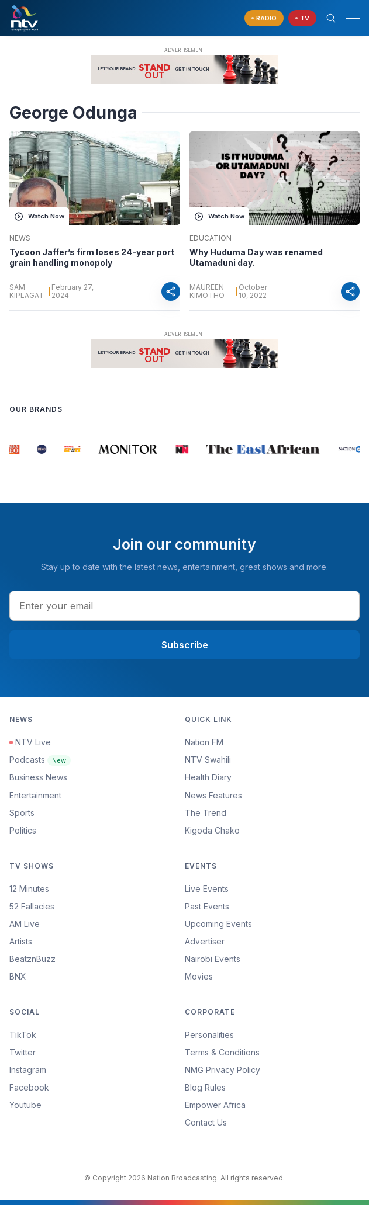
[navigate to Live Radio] (264, 18)
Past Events (207, 906)
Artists (20, 941)
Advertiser (205, 941)
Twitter (22, 1052)
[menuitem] (272, 959)
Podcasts (40, 760)
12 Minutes (29, 889)
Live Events (207, 889)
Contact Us (206, 1122)
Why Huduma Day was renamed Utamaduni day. (256, 257)
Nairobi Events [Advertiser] (212, 959)
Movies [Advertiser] (199, 976)
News (19, 238)
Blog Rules (205, 1087)
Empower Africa (215, 1105)
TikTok (22, 1035)
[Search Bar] (331, 18)
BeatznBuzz (32, 959)
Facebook (29, 1087)
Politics (22, 830)
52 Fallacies (31, 906)
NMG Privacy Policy (222, 1070)
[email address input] (184, 606)
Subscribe (184, 645)
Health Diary (208, 777)
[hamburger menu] (353, 18)
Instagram (27, 1070)
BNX (17, 976)
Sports (22, 813)
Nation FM (204, 742)
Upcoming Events (218, 924)
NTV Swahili (208, 760)
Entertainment (35, 795)
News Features (213, 795)
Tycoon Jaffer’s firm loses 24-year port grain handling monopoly (91, 257)
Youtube (25, 1105)
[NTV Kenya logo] (24, 18)
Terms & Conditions (222, 1052)
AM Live (24, 924)
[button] (348, 18)
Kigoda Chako (212, 830)
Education (210, 238)
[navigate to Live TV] (302, 18)
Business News (38, 777)
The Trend (205, 813)
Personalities (209, 1035)
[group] (14, 449)
